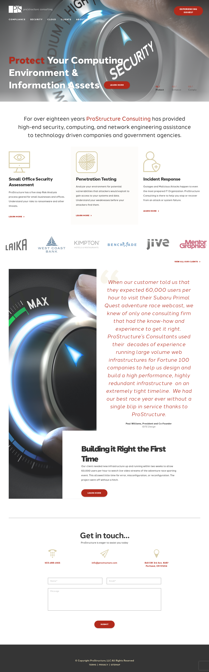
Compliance (17, 19)
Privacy (103, 665)
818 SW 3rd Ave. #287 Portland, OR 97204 (156, 558)
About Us (82, 19)
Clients (66, 19)
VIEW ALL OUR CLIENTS (186, 262)
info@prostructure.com (104, 556)
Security (36, 19)
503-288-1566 (53, 556)
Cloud (51, 19)
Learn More (117, 85)
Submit (105, 624)
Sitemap (115, 665)
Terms (92, 665)
